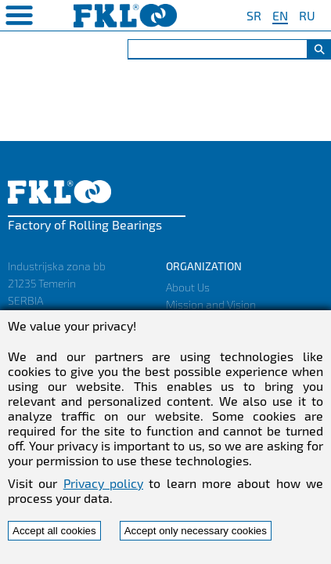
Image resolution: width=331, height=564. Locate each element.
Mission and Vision (211, 304)
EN (280, 15)
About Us (188, 287)
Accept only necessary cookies (195, 531)
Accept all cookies (54, 531)
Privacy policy (103, 482)
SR (253, 15)
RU (307, 15)
